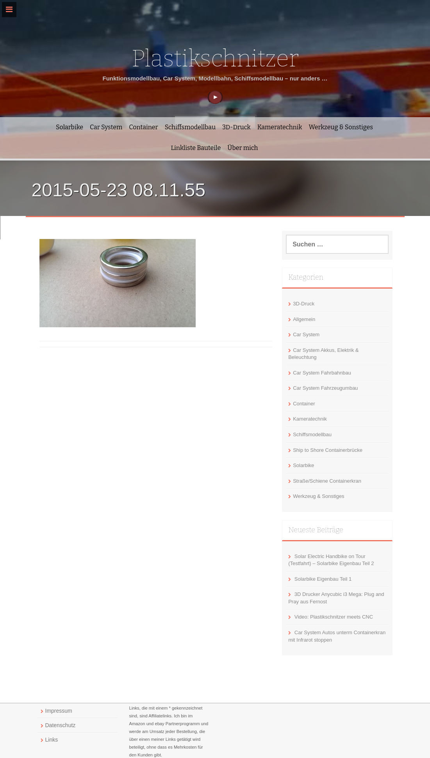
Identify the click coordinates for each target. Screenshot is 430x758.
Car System (106, 127)
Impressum (58, 711)
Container (143, 127)
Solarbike (69, 127)
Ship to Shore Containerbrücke (327, 450)
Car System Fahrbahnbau (322, 373)
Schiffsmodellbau (190, 127)
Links (51, 740)
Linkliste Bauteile (196, 148)
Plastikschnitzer (214, 59)
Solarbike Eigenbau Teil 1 (322, 579)
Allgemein (304, 319)
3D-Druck (236, 127)
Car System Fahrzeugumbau (325, 388)
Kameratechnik (279, 127)
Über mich (242, 148)
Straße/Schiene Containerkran (327, 481)
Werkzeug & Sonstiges (341, 127)
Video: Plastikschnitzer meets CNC (333, 617)
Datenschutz (60, 725)
